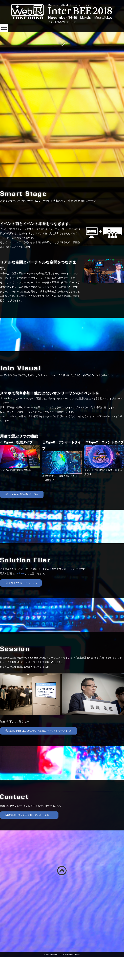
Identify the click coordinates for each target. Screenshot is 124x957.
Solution (20, 646)
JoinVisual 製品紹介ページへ (22, 567)
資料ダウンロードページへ (21, 655)
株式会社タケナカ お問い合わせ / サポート (29, 887)
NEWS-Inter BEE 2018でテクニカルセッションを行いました (39, 803)
